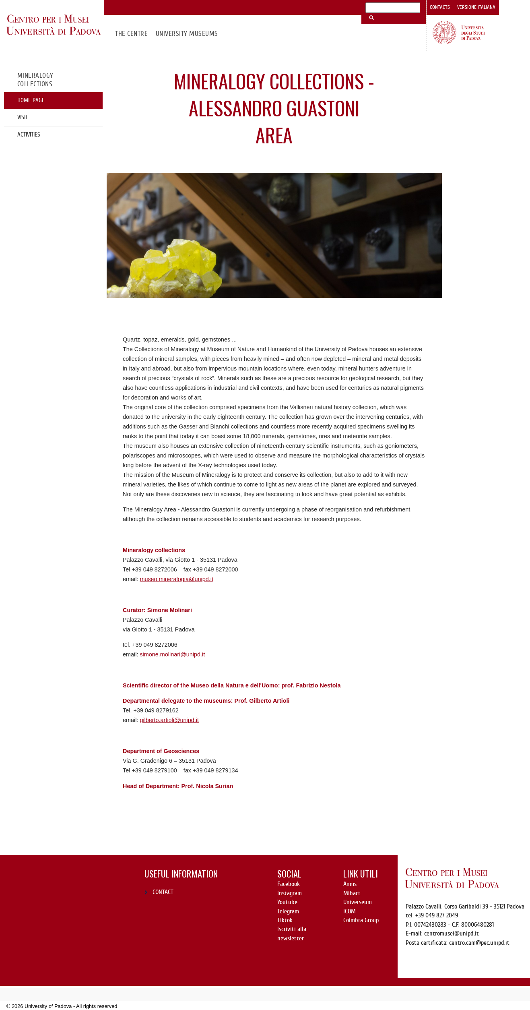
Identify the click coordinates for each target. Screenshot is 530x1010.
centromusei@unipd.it (451, 933)
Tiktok (285, 920)
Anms (350, 884)
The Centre (131, 33)
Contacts (440, 7)
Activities (28, 134)
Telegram (288, 911)
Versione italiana (476, 7)
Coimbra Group (361, 920)
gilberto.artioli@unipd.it (169, 720)
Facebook (288, 884)
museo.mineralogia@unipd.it (176, 579)
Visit (22, 117)
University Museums (187, 33)
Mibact (352, 893)
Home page (31, 100)
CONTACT (163, 892)
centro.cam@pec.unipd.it (479, 942)
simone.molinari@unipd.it (172, 654)
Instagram (289, 893)
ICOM (349, 911)
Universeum (357, 902)
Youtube (287, 902)
